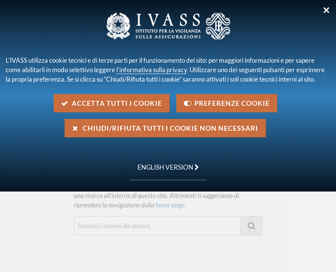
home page (169, 205)
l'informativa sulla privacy (151, 70)
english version (164, 163)
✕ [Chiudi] (326, 10)
